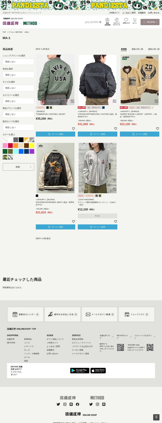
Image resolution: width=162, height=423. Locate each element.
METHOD (11, 343)
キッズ (27, 350)
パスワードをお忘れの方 (82, 346)
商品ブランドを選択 (12, 108)
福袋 (26, 361)
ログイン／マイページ (81, 343)
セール (27, 357)
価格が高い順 (153, 49)
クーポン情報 (77, 350)
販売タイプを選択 (11, 121)
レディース (29, 346)
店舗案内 (142, 13)
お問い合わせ (153, 13)
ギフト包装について (55, 339)
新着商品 (28, 339)
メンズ (27, 343)
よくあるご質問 (128, 13)
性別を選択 (8, 69)
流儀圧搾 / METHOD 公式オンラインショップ (22, 13)
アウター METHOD (15, 32)
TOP (4, 32)
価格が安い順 (137, 49)
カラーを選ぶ (9, 134)
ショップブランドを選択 (14, 55)
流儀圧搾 (11, 339)
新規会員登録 (77, 339)
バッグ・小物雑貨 (31, 353)
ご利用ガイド (114, 13)
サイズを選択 (9, 82)
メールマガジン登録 (80, 353)
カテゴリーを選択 (11, 95)
